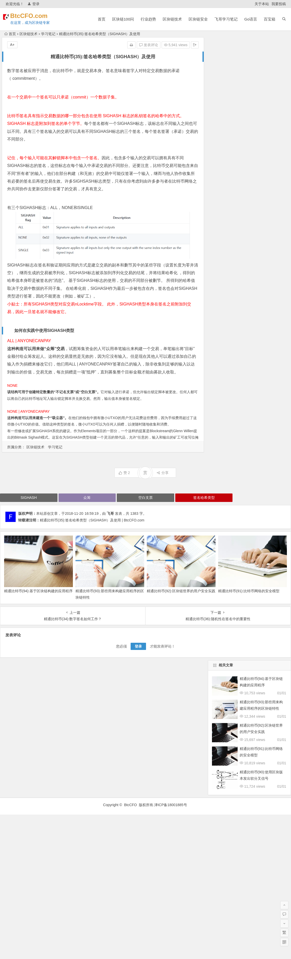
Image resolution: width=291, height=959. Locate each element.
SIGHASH (29, 498)
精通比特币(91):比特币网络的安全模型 (248, 591)
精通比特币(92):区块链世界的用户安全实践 (181, 591)
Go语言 (250, 19)
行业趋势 (148, 19)
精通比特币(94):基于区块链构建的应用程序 (38, 591)
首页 (101, 19)
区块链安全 (198, 19)
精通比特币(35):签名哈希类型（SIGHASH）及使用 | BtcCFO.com (92, 520)
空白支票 (88, 392)
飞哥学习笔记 (226, 19)
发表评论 (148, 45)
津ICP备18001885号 (171, 805)
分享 (163, 473)
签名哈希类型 (204, 498)
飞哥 (110, 513)
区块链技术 (172, 19)
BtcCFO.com (35, 15)
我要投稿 (278, 4)
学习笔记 (48, 34)
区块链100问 (123, 19)
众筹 (50, 349)
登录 (33, 4)
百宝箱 (269, 19)
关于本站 (262, 4)
